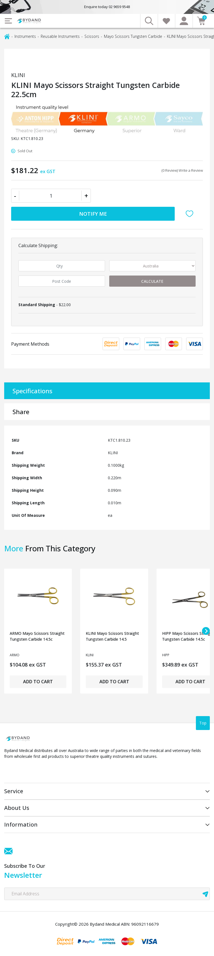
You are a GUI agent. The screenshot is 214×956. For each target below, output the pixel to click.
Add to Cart (38, 682)
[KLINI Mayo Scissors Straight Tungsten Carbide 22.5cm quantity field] (51, 196)
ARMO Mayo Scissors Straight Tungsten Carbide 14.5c (37, 636)
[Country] (152, 265)
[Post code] (61, 281)
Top (202, 723)
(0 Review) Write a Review (182, 170)
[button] (191, 214)
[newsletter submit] (205, 894)
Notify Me (93, 213)
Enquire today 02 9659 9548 (107, 6)
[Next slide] (206, 631)
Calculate (152, 281)
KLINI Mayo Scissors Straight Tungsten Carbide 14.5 (112, 636)
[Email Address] (107, 894)
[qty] (61, 265)
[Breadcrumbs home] (7, 36)
